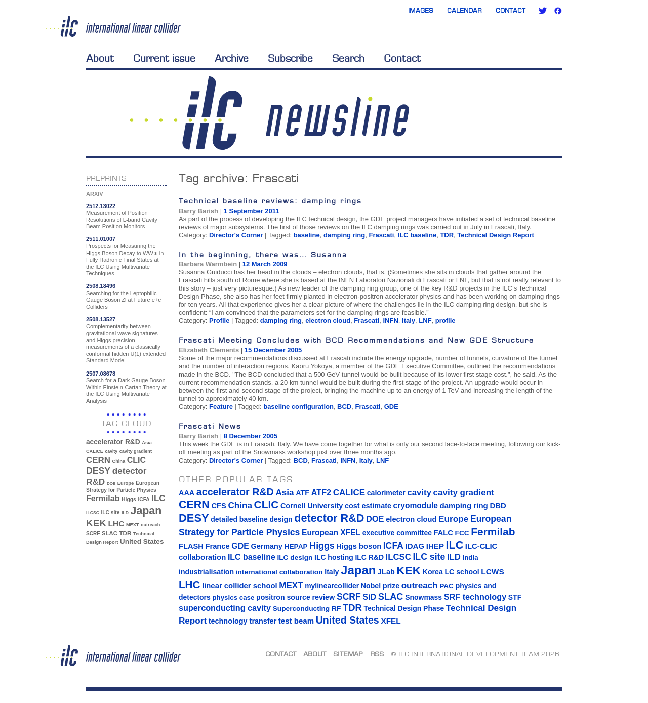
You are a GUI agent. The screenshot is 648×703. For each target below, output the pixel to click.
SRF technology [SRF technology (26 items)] (475, 596)
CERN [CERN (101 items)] (98, 460)
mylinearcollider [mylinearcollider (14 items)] (332, 586)
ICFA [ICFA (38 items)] (143, 499)
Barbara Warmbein (208, 264)
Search (348, 58)
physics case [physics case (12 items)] (233, 597)
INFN (390, 320)
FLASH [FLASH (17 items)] (191, 546)
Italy (408, 320)
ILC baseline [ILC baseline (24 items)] (251, 557)
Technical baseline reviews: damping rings (270, 200)
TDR (447, 235)
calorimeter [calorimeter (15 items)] (386, 493)
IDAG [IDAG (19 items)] (415, 546)
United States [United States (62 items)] (142, 541)
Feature (221, 406)
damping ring (344, 235)
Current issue (164, 58)
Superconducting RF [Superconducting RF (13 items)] (307, 608)
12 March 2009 (265, 264)
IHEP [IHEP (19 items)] (435, 546)
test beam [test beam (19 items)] (296, 620)
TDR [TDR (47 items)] (125, 533)
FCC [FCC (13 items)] (462, 533)
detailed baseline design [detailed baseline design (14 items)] (251, 519)
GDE (391, 406)
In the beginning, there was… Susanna (263, 254)
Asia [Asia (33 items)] (147, 442)
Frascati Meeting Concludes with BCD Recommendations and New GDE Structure (356, 340)
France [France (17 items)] (218, 546)
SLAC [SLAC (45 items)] (109, 533)
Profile (219, 320)
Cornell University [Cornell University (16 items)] (311, 506)
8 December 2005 (250, 436)
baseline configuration (298, 406)
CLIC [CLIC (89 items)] (136, 460)
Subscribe (290, 58)
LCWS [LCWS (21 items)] (492, 571)
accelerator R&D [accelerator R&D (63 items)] (113, 442)
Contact (510, 10)
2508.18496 (100, 286)
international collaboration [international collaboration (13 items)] (279, 572)
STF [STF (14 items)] (514, 597)
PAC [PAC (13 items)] (446, 586)
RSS (377, 654)
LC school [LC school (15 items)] (461, 572)
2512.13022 (100, 206)
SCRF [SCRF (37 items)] (93, 533)
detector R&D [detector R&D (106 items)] (329, 518)
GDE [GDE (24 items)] (240, 546)
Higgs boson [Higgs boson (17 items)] (358, 546)
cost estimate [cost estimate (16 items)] (368, 506)
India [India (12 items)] (470, 557)
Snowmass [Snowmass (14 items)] (423, 597)
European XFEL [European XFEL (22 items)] (331, 532)
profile (445, 320)
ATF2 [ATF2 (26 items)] (321, 492)
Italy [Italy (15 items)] (332, 572)
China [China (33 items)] (118, 461)
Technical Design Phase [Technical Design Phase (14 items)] (403, 608)
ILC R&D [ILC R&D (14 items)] (369, 557)
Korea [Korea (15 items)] (433, 572)
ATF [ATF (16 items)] (302, 493)
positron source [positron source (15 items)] (283, 597)
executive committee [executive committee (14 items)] (397, 533)
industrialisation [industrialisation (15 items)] (206, 572)
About (100, 58)
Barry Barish (198, 211)
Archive (232, 58)
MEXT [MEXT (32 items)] (132, 524)
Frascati (381, 235)
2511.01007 (100, 239)
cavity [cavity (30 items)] (111, 451)
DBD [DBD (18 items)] (498, 506)
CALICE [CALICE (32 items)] (94, 451)
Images (420, 10)
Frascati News (210, 426)
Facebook (558, 11)
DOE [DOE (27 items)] (111, 483)
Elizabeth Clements (209, 350)
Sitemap (348, 654)
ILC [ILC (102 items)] (158, 498)
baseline (307, 235)
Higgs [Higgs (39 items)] (129, 499)
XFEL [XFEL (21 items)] (390, 620)
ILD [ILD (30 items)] (125, 512)
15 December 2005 (273, 350)
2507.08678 (100, 373)
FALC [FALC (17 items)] (443, 533)
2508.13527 (100, 319)
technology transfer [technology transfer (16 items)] (242, 621)
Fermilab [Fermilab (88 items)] (102, 498)
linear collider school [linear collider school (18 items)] (239, 586)
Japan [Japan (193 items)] (146, 511)
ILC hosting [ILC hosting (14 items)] (333, 557)
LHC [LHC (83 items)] (116, 523)
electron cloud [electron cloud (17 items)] (411, 519)
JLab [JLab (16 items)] (386, 572)
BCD (344, 406)
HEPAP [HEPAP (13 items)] (296, 546)
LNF (425, 320)
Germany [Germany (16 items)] (266, 546)
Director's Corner (236, 235)
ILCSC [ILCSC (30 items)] (92, 512)
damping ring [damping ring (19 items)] (464, 505)
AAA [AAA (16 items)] (186, 493)
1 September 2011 (252, 211)
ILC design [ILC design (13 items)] (294, 557)
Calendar (464, 10)
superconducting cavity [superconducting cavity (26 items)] (225, 607)
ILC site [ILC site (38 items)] (110, 512)
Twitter (543, 11)
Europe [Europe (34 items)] (125, 483)
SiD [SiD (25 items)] (369, 596)
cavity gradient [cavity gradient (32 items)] (135, 451)
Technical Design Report (495, 235)
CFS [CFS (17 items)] (218, 506)
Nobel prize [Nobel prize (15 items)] (380, 586)
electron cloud (327, 320)
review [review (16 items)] (323, 597)
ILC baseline (417, 235)
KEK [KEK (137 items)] (96, 523)
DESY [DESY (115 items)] (98, 471)
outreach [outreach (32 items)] (150, 524)
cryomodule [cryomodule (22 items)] (415, 505)
